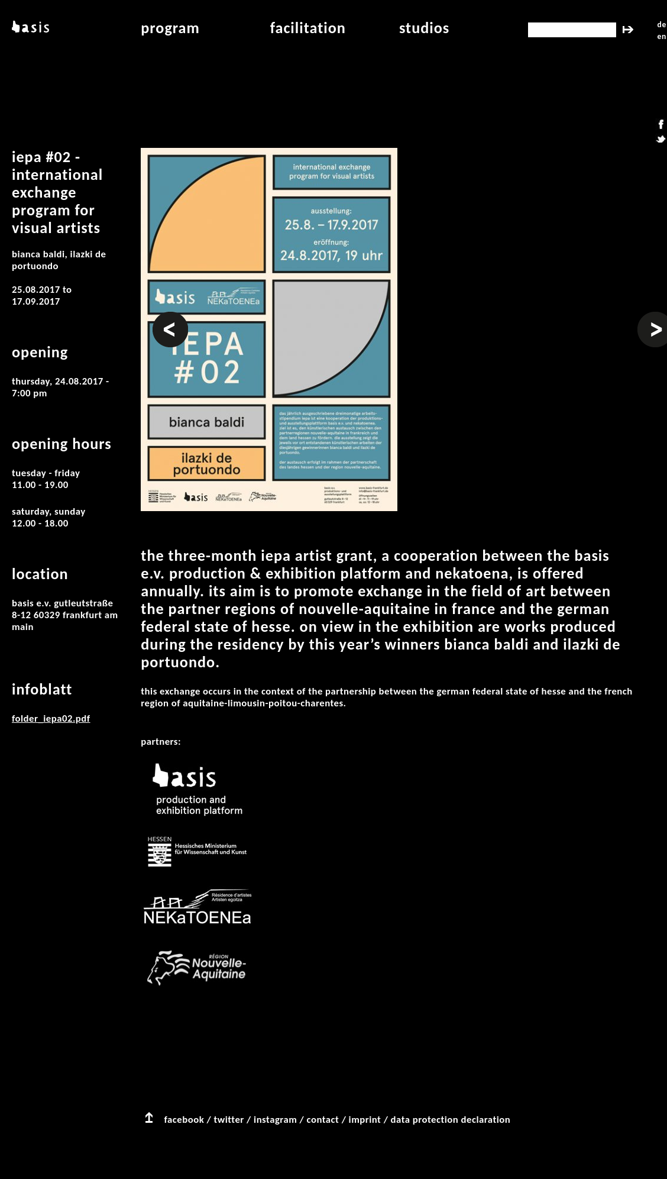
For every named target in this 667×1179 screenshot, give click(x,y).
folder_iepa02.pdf (51, 718)
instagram (275, 1119)
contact (323, 1119)
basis (29, 27)
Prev (162, 318)
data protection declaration (451, 1119)
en (662, 36)
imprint (365, 1119)
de (662, 25)
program (170, 27)
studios (424, 27)
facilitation (308, 27)
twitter (228, 1119)
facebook (184, 1119)
